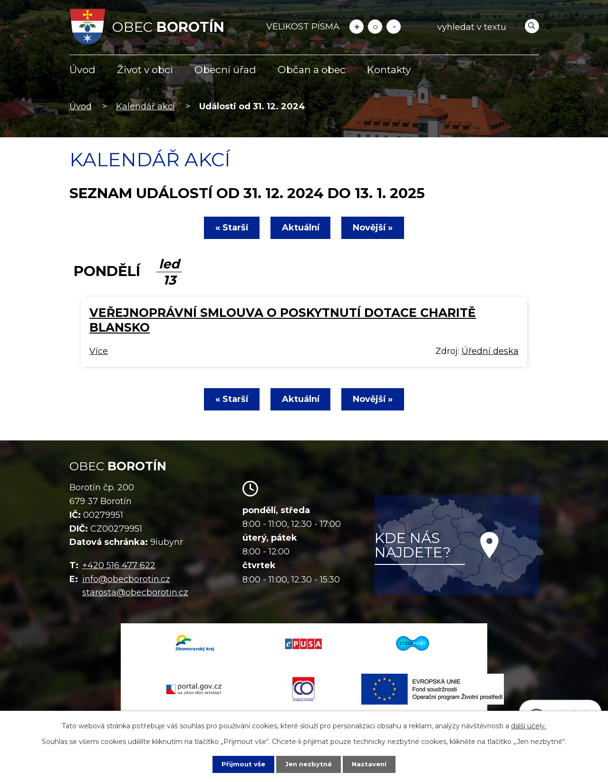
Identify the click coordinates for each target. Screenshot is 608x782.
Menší (393, 26)
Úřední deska (490, 351)
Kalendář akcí (145, 106)
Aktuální (300, 227)
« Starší (228, 227)
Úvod (82, 70)
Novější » (377, 227)
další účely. (528, 725)
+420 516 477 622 (118, 565)
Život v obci (145, 70)
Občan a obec (312, 70)
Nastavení (371, 764)
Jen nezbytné (308, 764)
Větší (356, 26)
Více (98, 351)
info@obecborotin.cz (126, 579)
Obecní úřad (225, 70)
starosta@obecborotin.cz (135, 592)
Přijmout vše (241, 764)
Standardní (375, 26)
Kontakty (389, 70)
